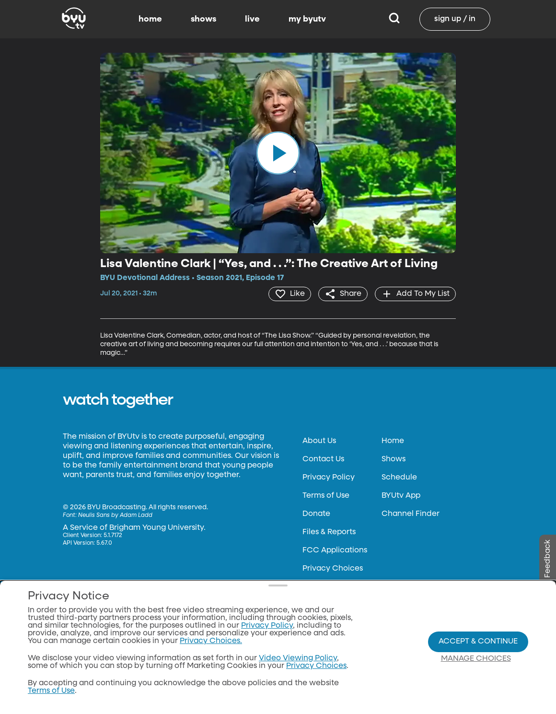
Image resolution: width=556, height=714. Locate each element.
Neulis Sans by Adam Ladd (115, 515)
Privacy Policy (328, 477)
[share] (343, 294)
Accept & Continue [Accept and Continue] (478, 641)
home (150, 19)
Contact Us (323, 459)
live (252, 19)
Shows (393, 459)
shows (203, 19)
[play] (278, 153)
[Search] (394, 19)
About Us (319, 441)
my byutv (307, 19)
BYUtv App (401, 496)
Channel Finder (411, 514)
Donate (316, 514)
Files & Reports (329, 532)
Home (393, 441)
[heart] (289, 294)
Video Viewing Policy (298, 658)
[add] (415, 294)
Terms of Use (325, 496)
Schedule (399, 477)
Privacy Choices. (211, 641)
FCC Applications (334, 550)
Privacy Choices (332, 569)
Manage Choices (476, 659)
